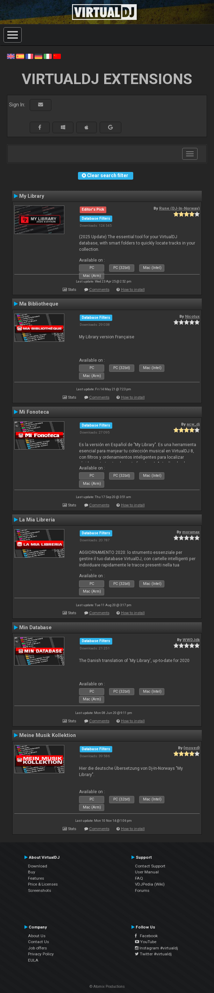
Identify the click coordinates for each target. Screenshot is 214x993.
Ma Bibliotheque (38, 304)
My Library (31, 196)
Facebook (146, 935)
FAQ (139, 878)
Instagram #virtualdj (156, 948)
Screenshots (39, 890)
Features (36, 878)
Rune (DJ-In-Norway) (179, 208)
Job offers (37, 948)
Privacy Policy (41, 953)
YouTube (145, 941)
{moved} (192, 747)
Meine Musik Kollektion (47, 735)
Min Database (35, 627)
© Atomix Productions (107, 986)
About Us (36, 935)
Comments (99, 289)
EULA (33, 960)
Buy (31, 872)
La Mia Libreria (37, 519)
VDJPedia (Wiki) (150, 884)
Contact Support (150, 866)
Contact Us (38, 941)
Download (37, 866)
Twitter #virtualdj (153, 953)
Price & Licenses (43, 884)
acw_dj (193, 424)
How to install (133, 289)
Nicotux (192, 316)
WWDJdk (191, 639)
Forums (142, 890)
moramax (191, 531)
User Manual (147, 872)
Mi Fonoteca (34, 412)
